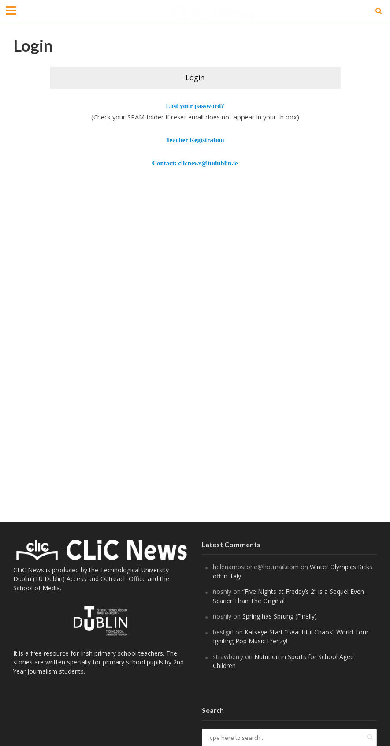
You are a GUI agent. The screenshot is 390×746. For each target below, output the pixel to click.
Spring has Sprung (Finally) (279, 616)
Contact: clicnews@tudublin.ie (195, 163)
